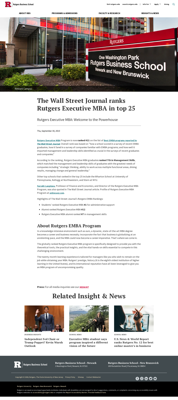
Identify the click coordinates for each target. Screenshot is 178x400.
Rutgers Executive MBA (49, 140)
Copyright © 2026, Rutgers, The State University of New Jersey (39, 380)
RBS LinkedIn (145, 379)
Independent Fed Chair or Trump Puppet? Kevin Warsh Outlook (43, 342)
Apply (156, 4)
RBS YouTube (155, 379)
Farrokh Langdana (46, 185)
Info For (146, 4)
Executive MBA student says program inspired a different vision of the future (87, 344)
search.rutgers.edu (129, 4)
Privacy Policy (70, 380)
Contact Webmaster (94, 380)
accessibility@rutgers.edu (43, 396)
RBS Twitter (150, 379)
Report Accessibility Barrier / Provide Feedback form (86, 396)
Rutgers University (24, 389)
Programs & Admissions (65, 13)
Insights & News (150, 13)
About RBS (25, 13)
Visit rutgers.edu (113, 4)
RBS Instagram (141, 379)
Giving (166, 4)
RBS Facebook (136, 379)
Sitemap (81, 380)
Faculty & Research (109, 13)
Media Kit (84, 287)
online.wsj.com (57, 192)
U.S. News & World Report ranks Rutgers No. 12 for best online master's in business (133, 344)
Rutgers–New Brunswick (42, 389)
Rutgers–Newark (59, 389)
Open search (174, 4)
